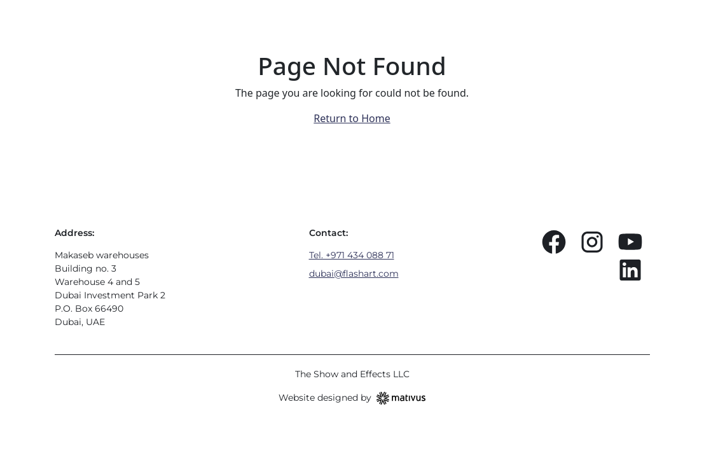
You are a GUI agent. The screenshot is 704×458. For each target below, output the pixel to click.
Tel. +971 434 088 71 (351, 255)
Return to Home (352, 118)
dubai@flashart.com (354, 273)
